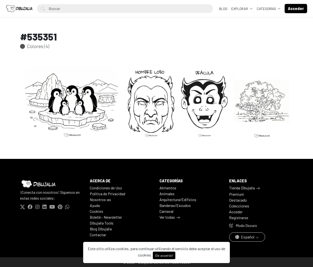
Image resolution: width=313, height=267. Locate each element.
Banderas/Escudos (175, 205)
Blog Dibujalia (101, 228)
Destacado (238, 200)
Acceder (236, 211)
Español (245, 237)
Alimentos (167, 187)
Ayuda (95, 205)
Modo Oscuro (243, 225)
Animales (167, 193)
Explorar (240, 9)
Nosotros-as (100, 199)
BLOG (223, 9)
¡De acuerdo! (164, 255)
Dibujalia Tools (101, 223)
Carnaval (166, 211)
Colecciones (239, 206)
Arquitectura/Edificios (177, 199)
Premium (236, 194)
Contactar (98, 234)
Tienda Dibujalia (242, 187)
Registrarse (238, 217)
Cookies (96, 211)
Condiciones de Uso (106, 187)
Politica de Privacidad (107, 193)
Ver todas (167, 217)
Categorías (267, 9)
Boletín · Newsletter (106, 217)
